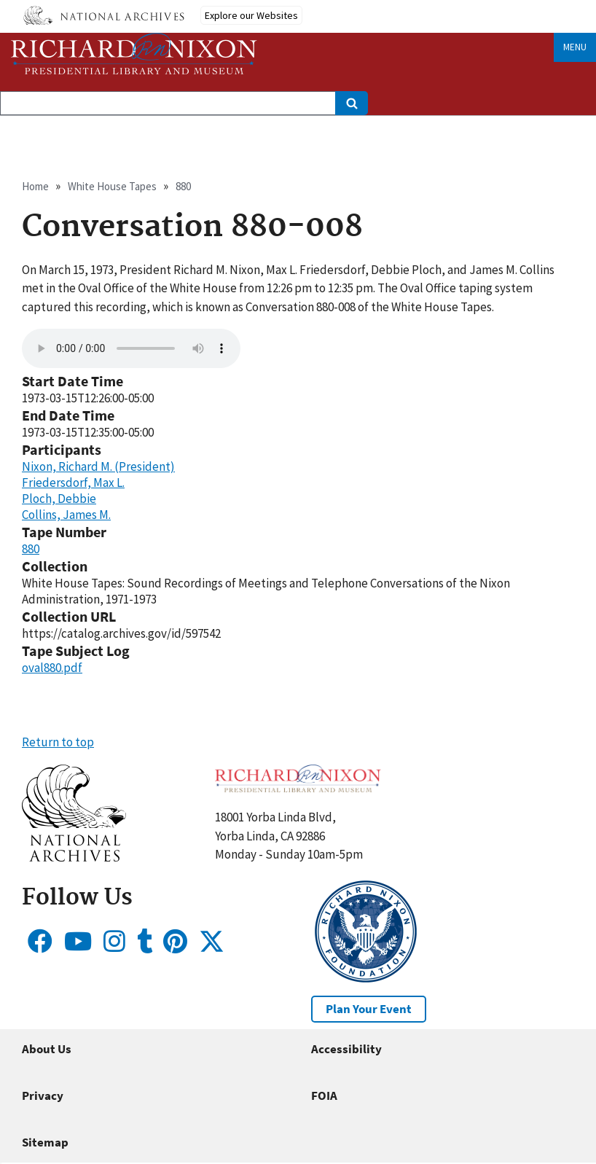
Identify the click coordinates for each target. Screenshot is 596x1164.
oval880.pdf (52, 668)
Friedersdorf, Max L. (73, 482)
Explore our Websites (251, 15)
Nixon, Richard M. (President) (98, 466)
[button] (74, 857)
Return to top (58, 742)
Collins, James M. (66, 515)
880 (183, 186)
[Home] (134, 53)
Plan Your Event (369, 1009)
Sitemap (45, 1142)
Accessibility (346, 1049)
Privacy (42, 1095)
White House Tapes (112, 186)
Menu (575, 47)
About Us (46, 1049)
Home (35, 186)
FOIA (324, 1095)
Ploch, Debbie (59, 499)
